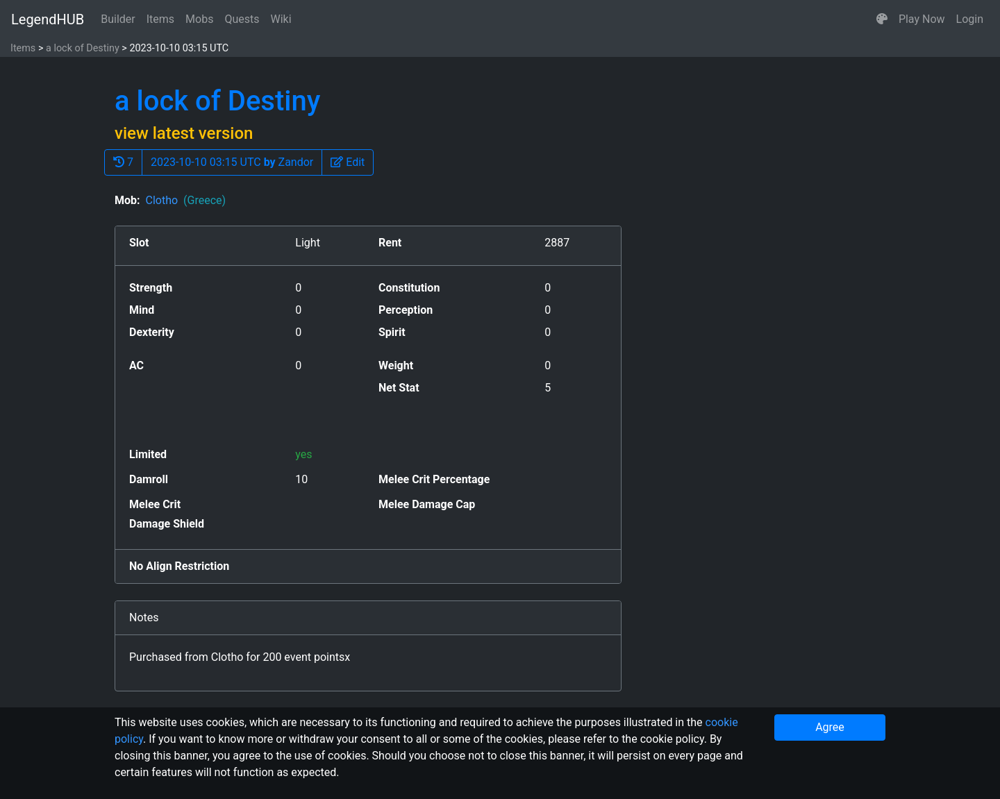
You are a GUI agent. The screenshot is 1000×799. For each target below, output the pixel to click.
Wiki (281, 19)
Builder (118, 19)
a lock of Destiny (82, 48)
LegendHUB (47, 19)
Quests (241, 19)
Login (969, 19)
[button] (882, 19)
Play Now (922, 19)
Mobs (199, 19)
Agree (829, 727)
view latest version (184, 133)
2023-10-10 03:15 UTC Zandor (232, 162)
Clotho (185, 200)
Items (160, 19)
